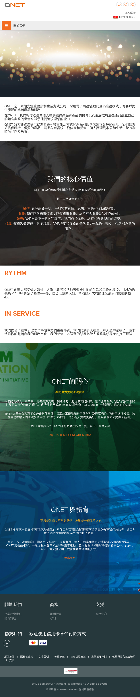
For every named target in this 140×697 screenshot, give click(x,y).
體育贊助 (10, 618)
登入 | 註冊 (130, 13)
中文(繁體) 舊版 (127, 17)
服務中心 (101, 613)
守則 (53, 618)
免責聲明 (44, 656)
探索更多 (70, 558)
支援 (11, 660)
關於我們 (13, 25)
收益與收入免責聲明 (123, 656)
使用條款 (60, 656)
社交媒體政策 (78, 656)
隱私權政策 (26, 656)
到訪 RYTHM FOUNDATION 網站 (70, 435)
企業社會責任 (13, 613)
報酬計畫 (56, 613)
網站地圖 (9, 656)
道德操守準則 (99, 656)
